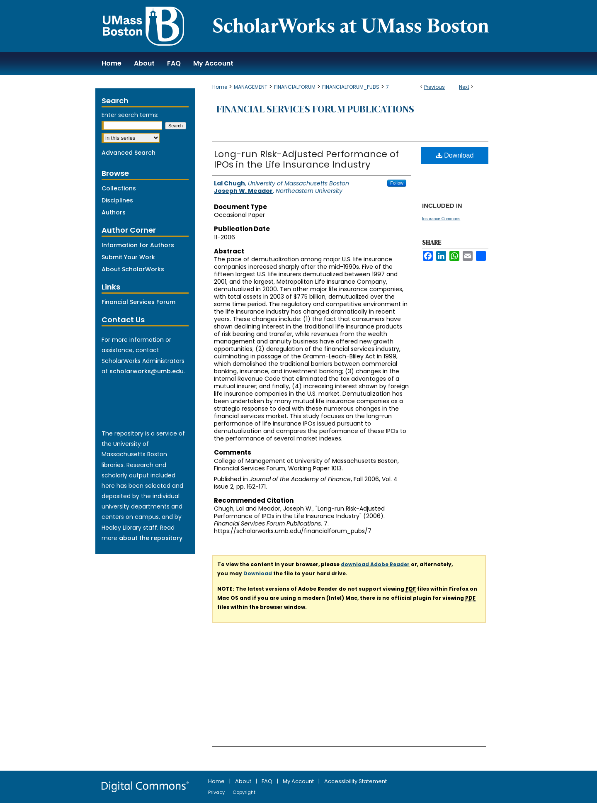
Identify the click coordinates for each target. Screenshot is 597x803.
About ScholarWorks (133, 269)
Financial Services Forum (138, 302)
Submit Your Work (128, 257)
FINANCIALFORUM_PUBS (350, 86)
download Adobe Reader (375, 564)
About (243, 781)
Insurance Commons (441, 219)
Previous (434, 86)
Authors (114, 212)
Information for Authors (138, 245)
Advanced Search (128, 152)
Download (455, 155)
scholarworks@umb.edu (146, 371)
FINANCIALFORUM (294, 86)
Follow (396, 182)
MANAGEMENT (250, 86)
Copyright (244, 792)
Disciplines (117, 200)
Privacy (217, 792)
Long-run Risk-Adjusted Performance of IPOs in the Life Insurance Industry (306, 159)
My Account (299, 781)
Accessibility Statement (355, 781)
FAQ (268, 781)
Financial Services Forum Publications (315, 109)
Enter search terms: (130, 115)
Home (219, 86)
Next (464, 86)
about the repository (150, 538)
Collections (119, 188)
